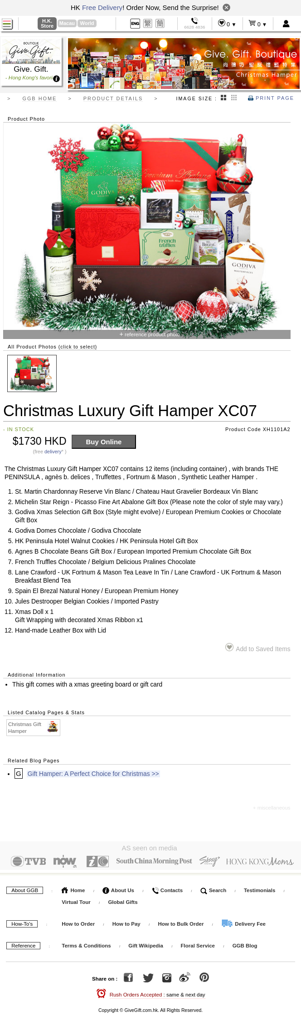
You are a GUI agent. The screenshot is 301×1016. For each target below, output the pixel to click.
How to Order (78, 922)
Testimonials (259, 888)
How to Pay (127, 922)
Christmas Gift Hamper (33, 727)
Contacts (167, 888)
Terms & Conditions (86, 944)
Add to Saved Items (257, 648)
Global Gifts (122, 900)
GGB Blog (245, 944)
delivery (53, 451)
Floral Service (198, 944)
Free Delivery (102, 7)
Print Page (271, 98)
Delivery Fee (243, 922)
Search (213, 888)
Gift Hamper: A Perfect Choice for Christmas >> (93, 774)
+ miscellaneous (272, 807)
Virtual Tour (76, 900)
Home (73, 888)
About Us (118, 888)
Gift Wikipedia (145, 944)
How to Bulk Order (181, 922)
